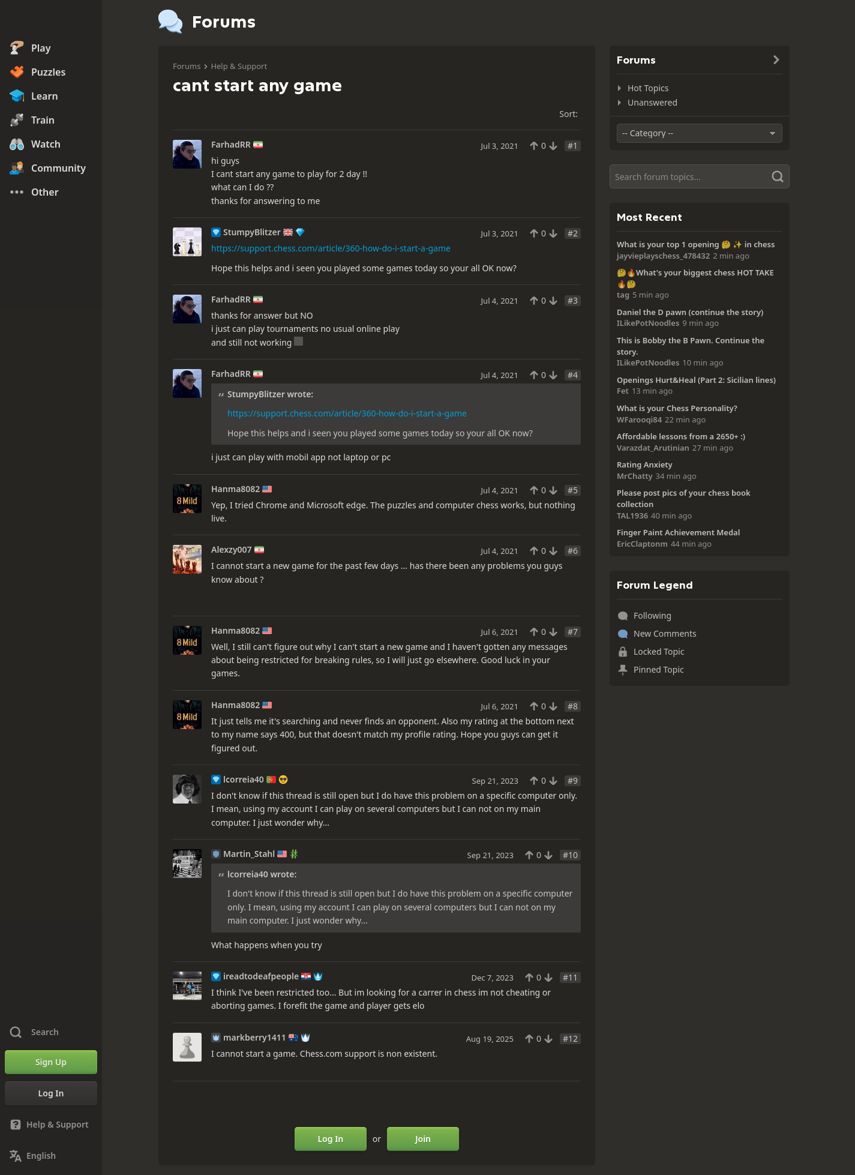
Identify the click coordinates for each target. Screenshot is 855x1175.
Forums (186, 66)
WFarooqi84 (639, 419)
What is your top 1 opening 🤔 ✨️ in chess (696, 244)
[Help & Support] (51, 1125)
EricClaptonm (642, 543)
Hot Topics (648, 88)
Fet (623, 390)
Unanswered (652, 102)
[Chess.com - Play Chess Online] (51, 20)
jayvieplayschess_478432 (663, 255)
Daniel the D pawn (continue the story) (690, 312)
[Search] (700, 176)
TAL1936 (632, 515)
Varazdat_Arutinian (653, 447)
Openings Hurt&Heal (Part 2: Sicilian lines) (696, 379)
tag (623, 294)
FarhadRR (231, 144)
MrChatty (635, 475)
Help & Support (239, 66)
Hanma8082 (235, 489)
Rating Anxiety (645, 464)
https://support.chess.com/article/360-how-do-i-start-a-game (331, 248)
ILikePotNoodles (648, 322)
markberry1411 (254, 1037)
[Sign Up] (51, 1062)
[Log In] (51, 1093)
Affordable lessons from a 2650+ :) (681, 436)
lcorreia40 (243, 779)
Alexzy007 (231, 549)
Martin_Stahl (249, 854)
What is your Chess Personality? (677, 408)
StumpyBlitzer (252, 232)
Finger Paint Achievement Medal (678, 532)
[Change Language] (51, 1156)
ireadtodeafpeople (261, 976)
